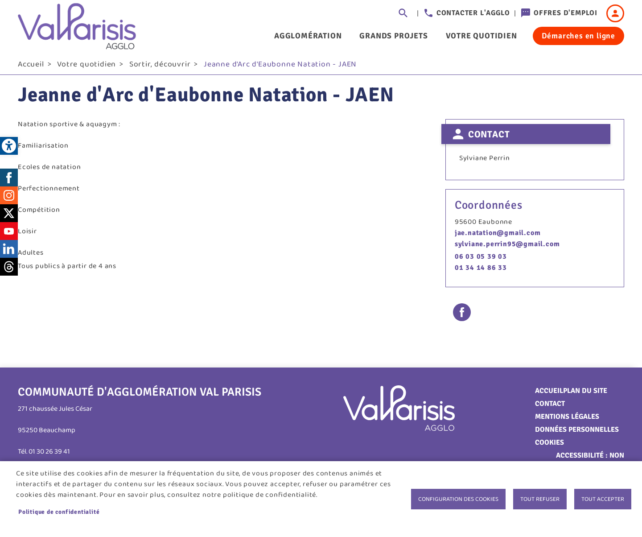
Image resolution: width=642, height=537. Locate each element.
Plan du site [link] (585, 393)
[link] (9, 146)
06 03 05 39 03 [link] (481, 259)
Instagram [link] (9, 198)
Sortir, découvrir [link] (160, 67)
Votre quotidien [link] (481, 36)
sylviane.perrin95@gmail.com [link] (507, 247)
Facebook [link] (9, 181)
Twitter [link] (9, 216)
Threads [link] (9, 270)
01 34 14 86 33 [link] (481, 270)
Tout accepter (602, 499)
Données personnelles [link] (577, 432)
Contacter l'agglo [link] (473, 12)
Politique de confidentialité (58, 512)
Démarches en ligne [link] (578, 36)
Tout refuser (540, 499)
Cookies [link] (549, 445)
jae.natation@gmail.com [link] (498, 235)
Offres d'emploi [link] (565, 12)
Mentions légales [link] (567, 419)
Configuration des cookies (458, 499)
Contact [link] (550, 406)
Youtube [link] (9, 234)
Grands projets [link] (393, 36)
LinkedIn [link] (9, 252)
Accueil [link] (31, 67)
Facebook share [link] (462, 315)
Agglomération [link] (308, 36)
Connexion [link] (615, 13)
